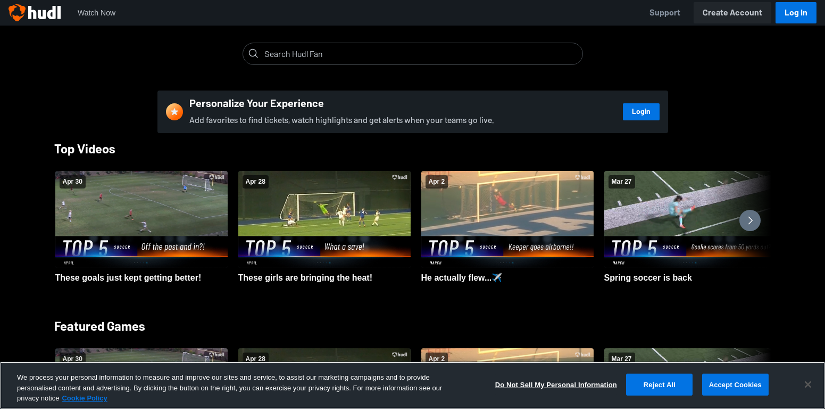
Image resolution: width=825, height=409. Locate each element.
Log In (796, 12)
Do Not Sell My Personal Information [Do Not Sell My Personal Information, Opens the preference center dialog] (556, 384)
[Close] (808, 384)
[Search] (421, 53)
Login (641, 111)
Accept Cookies (735, 384)
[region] (412, 385)
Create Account (732, 12)
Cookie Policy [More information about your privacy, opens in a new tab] (84, 398)
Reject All (660, 384)
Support (664, 12)
